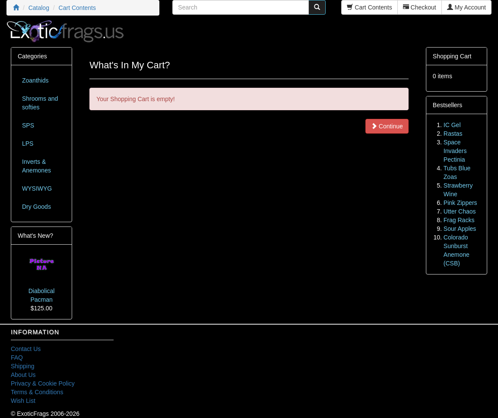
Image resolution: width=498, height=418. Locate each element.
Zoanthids (35, 80)
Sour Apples (460, 228)
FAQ (17, 357)
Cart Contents (369, 7)
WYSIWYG (37, 188)
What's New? (35, 235)
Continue (387, 126)
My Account (466, 7)
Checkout (419, 7)
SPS (28, 125)
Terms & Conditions (37, 392)
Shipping (23, 366)
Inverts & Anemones (36, 166)
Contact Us (26, 348)
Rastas (453, 133)
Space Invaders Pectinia (455, 151)
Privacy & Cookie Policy (43, 383)
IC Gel (452, 124)
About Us (23, 374)
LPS (27, 143)
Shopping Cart (452, 56)
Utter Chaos (460, 211)
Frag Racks (459, 220)
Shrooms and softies (40, 103)
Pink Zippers (460, 202)
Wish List (23, 400)
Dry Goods (36, 206)
